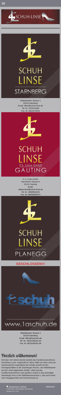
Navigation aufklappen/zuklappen (30, 3)
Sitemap (23, 387)
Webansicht (50, 386)
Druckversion (12, 387)
